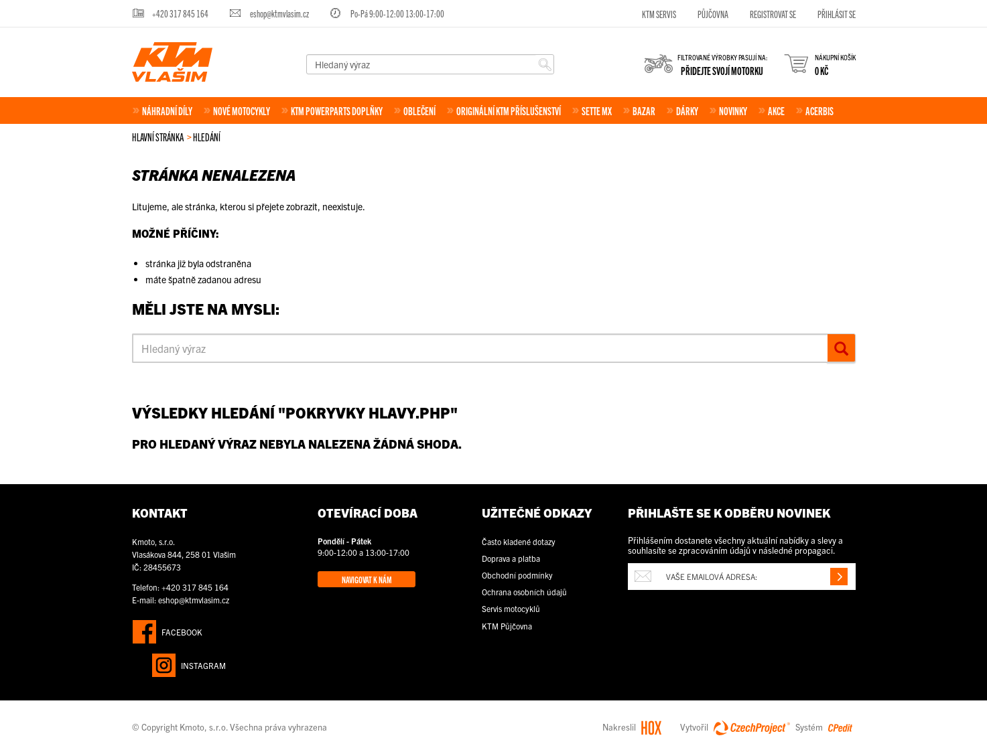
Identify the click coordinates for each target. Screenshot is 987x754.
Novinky (733, 110)
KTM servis (659, 13)
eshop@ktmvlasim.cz (279, 13)
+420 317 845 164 (180, 13)
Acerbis (819, 110)
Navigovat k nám (367, 579)
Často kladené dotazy (518, 541)
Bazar (644, 110)
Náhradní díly (167, 110)
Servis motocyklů (511, 608)
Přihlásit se (836, 13)
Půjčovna (713, 13)
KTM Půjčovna (507, 626)
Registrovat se (773, 13)
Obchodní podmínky (517, 575)
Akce (776, 110)
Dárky (687, 110)
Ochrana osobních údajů (524, 592)
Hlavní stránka (158, 136)
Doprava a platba (511, 558)
